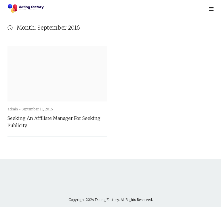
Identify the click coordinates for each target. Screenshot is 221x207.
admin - (14, 109)
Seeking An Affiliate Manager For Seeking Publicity (53, 121)
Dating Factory (107, 200)
